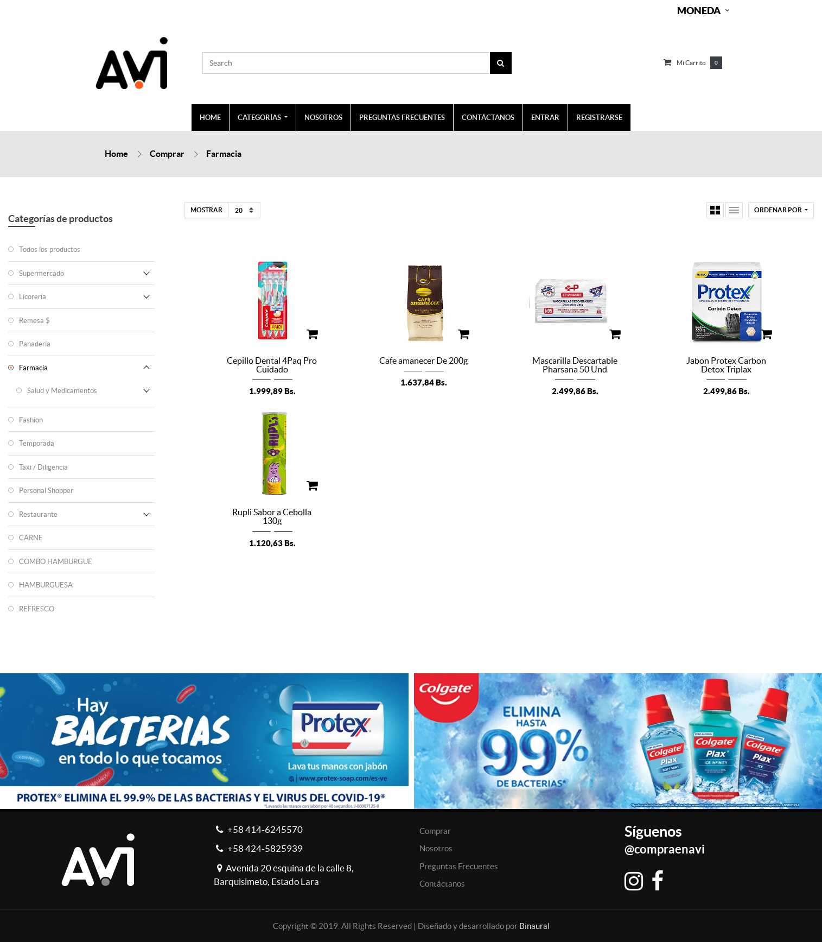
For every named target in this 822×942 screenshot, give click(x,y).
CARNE (31, 538)
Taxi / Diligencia (43, 467)
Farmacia (223, 154)
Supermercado (41, 273)
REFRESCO (36, 609)
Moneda (699, 10)
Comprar (167, 154)
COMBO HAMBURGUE (55, 562)
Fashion (31, 420)
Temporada (36, 443)
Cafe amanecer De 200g (423, 360)
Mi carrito (691, 62)
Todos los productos (49, 249)
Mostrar (206, 209)
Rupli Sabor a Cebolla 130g (271, 516)
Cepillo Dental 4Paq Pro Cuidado (272, 365)
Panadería (34, 344)
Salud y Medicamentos (62, 391)
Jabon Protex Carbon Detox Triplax (726, 365)
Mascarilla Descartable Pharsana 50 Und (574, 365)
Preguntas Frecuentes (458, 866)
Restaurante (38, 514)
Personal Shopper (46, 490)
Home (116, 154)
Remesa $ (34, 321)
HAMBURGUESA (46, 585)
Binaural (534, 926)
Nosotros (436, 848)
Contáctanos (442, 883)
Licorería (32, 297)
